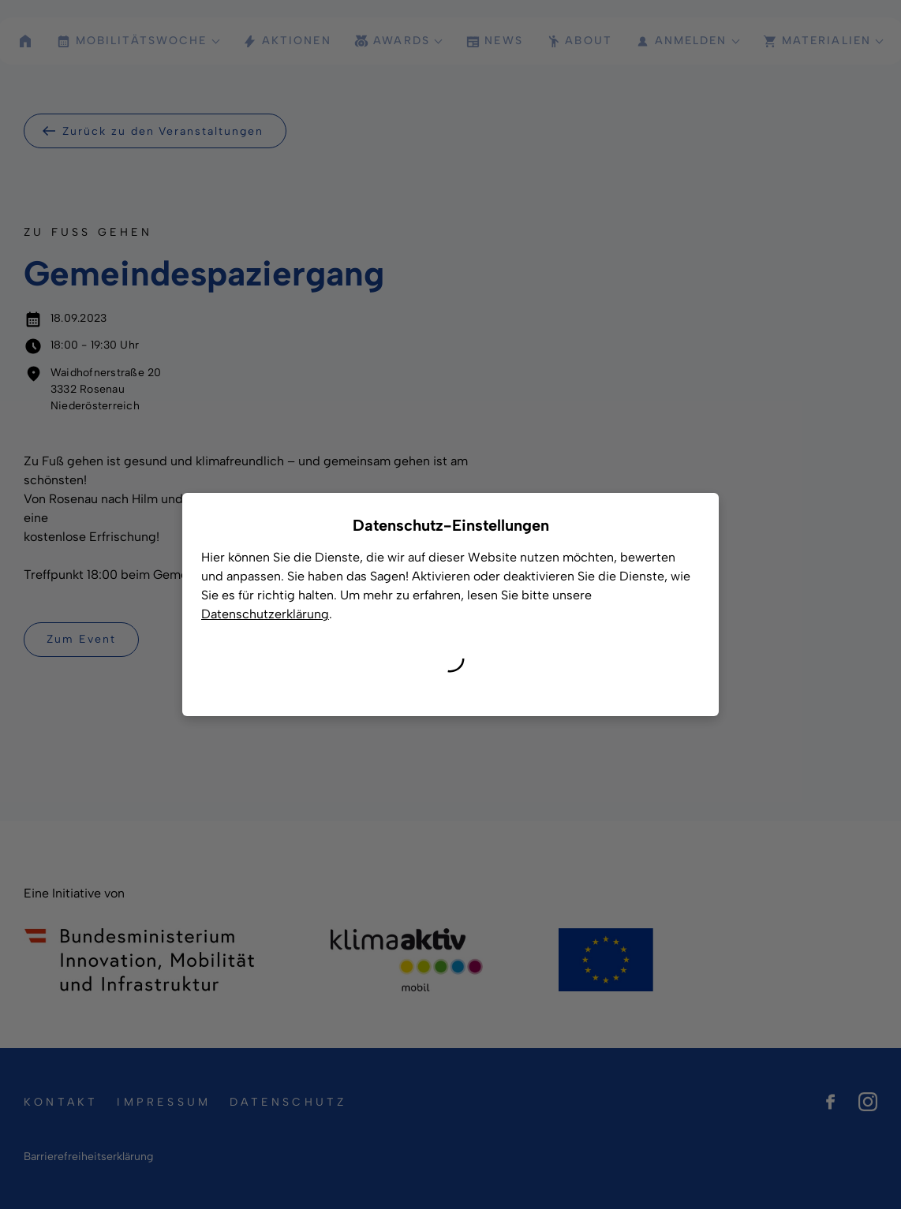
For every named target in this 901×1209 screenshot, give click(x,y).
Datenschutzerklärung (265, 613)
